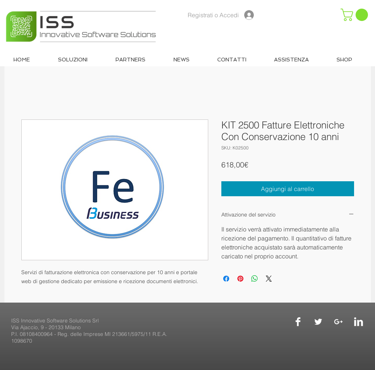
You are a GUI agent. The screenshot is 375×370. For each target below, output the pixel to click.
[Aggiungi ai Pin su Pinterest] (240, 278)
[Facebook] (297, 321)
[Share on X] (268, 278)
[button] (356, 15)
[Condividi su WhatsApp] (254, 278)
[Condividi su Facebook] (226, 278)
